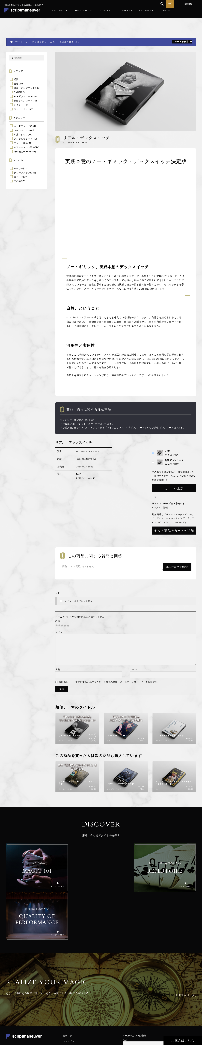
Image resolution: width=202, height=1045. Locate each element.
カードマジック (22, 126)
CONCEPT (105, 10)
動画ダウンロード (23, 100)
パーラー (18, 168)
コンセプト (68, 991)
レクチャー (20, 105)
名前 (57, 669)
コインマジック (22, 130)
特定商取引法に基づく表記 (184, 1023)
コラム (66, 1006)
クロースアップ (22, 172)
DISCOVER (81, 10)
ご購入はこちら (184, 1040)
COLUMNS (146, 10)
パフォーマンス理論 (24, 147)
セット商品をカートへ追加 (174, 530)
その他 (17, 181)
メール (133, 669)
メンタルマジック (23, 138)
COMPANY (126, 10)
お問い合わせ (70, 1011)
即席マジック (21, 134)
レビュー (61, 632)
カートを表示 (182, 41)
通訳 (16, 79)
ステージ (18, 177)
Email (125, 990)
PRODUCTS (59, 10)
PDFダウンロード (23, 96)
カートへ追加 (174, 488)
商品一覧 (67, 986)
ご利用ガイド (70, 1001)
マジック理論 (21, 143)
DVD (16, 92)
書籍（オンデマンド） (25, 87)
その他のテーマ (22, 151)
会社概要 (67, 996)
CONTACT (167, 10)
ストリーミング (22, 109)
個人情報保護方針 (163, 1023)
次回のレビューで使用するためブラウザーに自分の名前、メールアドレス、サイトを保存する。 (109, 682)
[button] (155, 497)
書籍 (16, 83)
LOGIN (188, 4)
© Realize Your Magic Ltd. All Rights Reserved (175, 1014)
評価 (57, 620)
